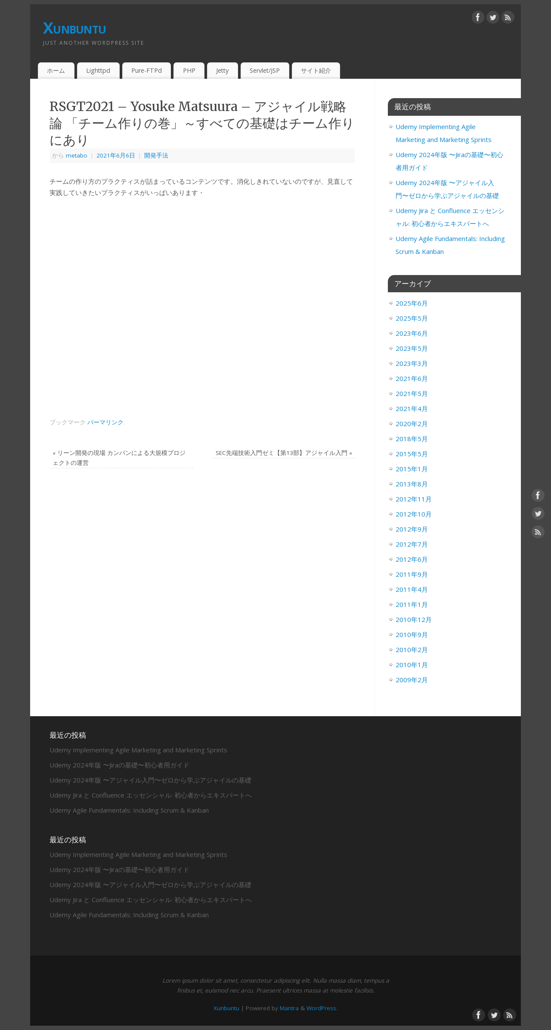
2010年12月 (414, 619)
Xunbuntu (74, 27)
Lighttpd (98, 70)
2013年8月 (412, 483)
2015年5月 (412, 453)
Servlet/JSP (265, 70)
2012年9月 (412, 529)
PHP (189, 70)
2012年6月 (412, 559)
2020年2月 (412, 423)
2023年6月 (412, 333)
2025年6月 (412, 303)
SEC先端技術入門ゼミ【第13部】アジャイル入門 (284, 453)
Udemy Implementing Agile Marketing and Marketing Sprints (138, 749)
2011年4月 (412, 589)
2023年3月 (412, 363)
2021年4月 (412, 408)
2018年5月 (412, 438)
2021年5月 (412, 393)
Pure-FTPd (146, 70)
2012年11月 (414, 499)
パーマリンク (105, 422)
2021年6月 (412, 378)
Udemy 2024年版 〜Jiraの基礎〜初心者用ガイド (119, 765)
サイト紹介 (316, 70)
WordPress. (321, 1008)
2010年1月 (412, 664)
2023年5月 (412, 348)
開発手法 (156, 155)
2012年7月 (412, 544)
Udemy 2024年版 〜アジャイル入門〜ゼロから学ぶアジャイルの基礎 (150, 780)
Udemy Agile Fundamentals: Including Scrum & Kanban (129, 810)
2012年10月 (414, 514)
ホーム (56, 70)
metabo (76, 155)
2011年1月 (412, 604)
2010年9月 (412, 634)
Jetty (222, 70)
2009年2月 (412, 679)
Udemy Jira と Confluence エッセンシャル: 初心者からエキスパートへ (151, 795)
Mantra (289, 1008)
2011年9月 (412, 574)
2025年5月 (412, 318)
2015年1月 (412, 468)
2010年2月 (412, 649)
